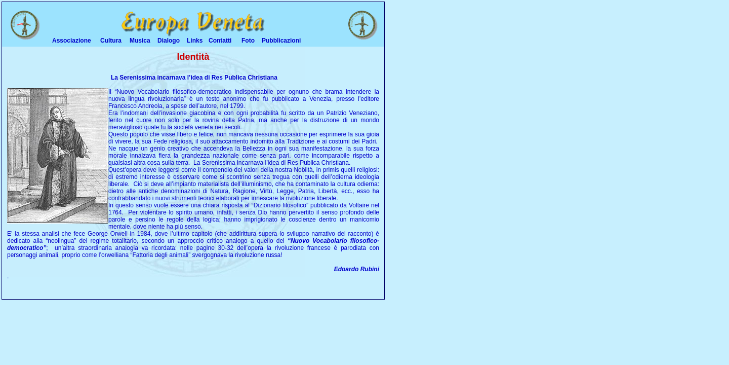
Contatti (220, 40)
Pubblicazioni (281, 40)
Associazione (71, 40)
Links (194, 40)
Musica (140, 40)
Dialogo (168, 40)
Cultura (111, 40)
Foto (248, 40)
